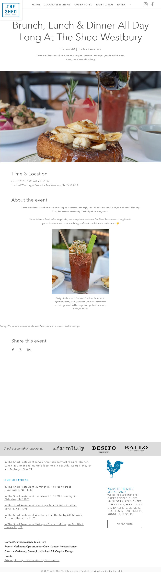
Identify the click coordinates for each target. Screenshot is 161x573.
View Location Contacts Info (108, 571)
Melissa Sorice (68, 546)
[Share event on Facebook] (12, 349)
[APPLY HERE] (124, 524)
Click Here (40, 541)
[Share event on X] (21, 349)
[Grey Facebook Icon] (152, 4)
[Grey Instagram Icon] (145, 4)
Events (8, 556)
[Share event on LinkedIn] (29, 349)
